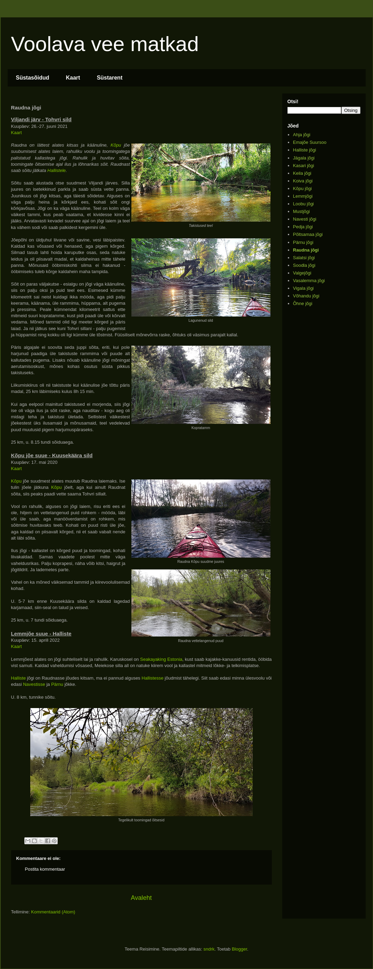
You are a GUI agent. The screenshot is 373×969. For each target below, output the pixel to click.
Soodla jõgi (304, 265)
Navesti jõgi (304, 219)
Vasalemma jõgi (309, 280)
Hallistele (56, 170)
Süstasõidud (32, 78)
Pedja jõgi (303, 226)
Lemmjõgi (303, 196)
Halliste (18, 678)
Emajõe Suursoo (309, 142)
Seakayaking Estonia (161, 659)
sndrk (208, 949)
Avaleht (141, 897)
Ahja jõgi (301, 134)
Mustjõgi (301, 211)
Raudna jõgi (306, 250)
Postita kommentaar (45, 869)
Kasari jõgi (303, 165)
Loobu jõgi (303, 203)
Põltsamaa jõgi (308, 234)
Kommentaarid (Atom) (53, 911)
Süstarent (109, 78)
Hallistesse (152, 678)
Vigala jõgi (303, 288)
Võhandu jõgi (306, 295)
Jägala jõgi (304, 158)
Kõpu (116, 145)
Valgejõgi (302, 273)
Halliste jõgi (304, 150)
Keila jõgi (302, 173)
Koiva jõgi (303, 180)
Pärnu (57, 684)
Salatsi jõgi (304, 257)
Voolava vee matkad (105, 44)
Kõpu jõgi (302, 188)
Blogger (239, 949)
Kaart (73, 78)
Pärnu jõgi (303, 242)
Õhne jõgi (303, 303)
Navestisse (34, 684)
